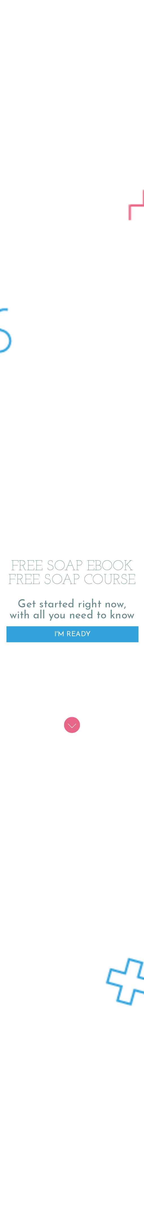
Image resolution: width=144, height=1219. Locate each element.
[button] (72, 573)
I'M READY (72, 634)
